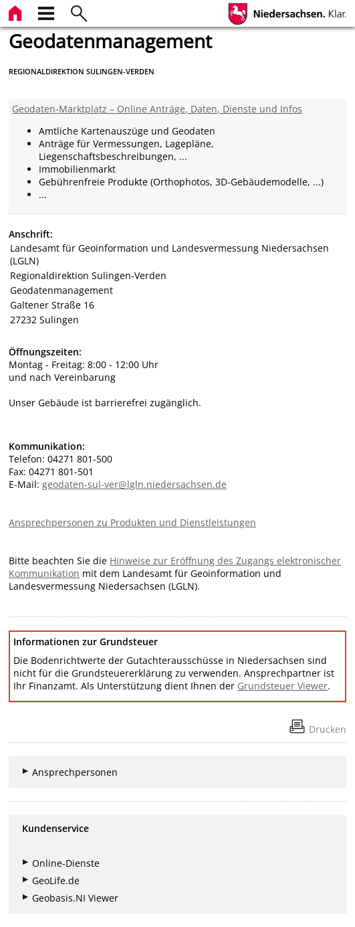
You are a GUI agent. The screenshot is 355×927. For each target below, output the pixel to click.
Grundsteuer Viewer (282, 685)
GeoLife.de (56, 880)
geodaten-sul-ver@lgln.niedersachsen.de (134, 484)
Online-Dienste (66, 863)
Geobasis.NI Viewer (75, 898)
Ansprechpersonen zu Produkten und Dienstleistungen (132, 522)
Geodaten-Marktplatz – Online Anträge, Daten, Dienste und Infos (157, 108)
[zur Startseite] (17, 11)
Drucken (327, 729)
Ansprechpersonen (75, 772)
